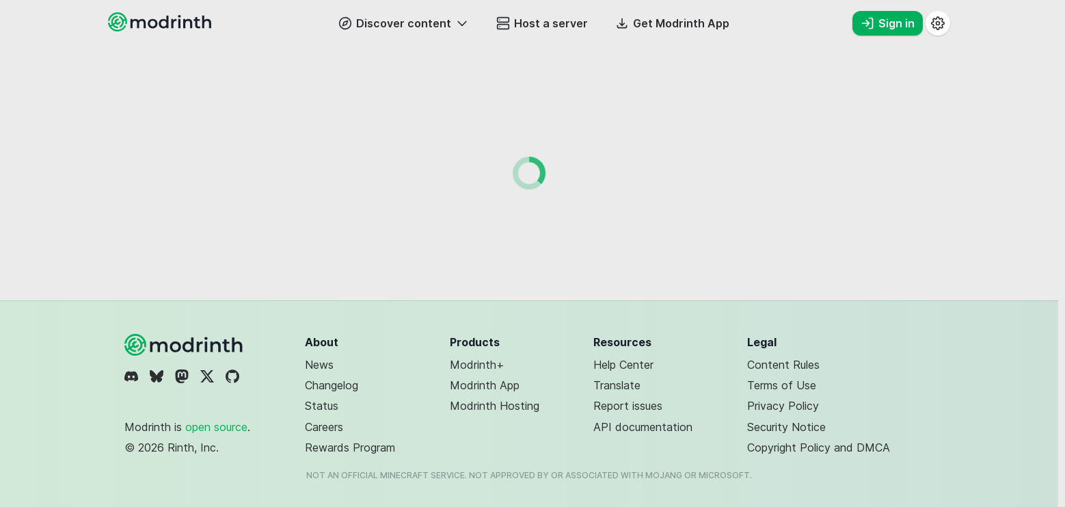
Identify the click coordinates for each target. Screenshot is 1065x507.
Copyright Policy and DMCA (818, 447)
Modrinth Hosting (494, 406)
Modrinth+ (477, 365)
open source (216, 427)
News (319, 365)
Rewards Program (350, 447)
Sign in (888, 23)
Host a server (542, 23)
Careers (324, 427)
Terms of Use (781, 385)
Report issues (627, 406)
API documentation (642, 427)
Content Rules (783, 365)
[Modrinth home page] (161, 27)
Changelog (331, 385)
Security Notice (786, 427)
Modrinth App (485, 385)
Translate (617, 385)
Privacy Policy (783, 406)
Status (321, 406)
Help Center (623, 365)
